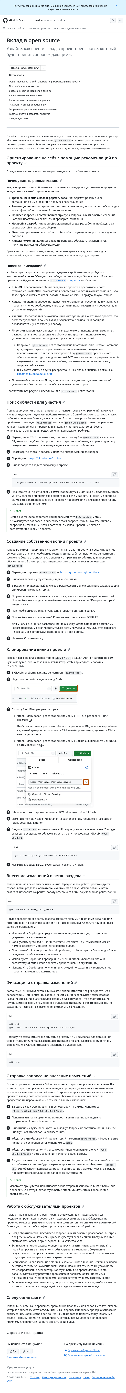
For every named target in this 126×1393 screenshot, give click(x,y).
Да (13, 1351)
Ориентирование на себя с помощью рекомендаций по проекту (62, 160)
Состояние (75, 1377)
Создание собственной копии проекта (46, 541)
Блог (9, 1380)
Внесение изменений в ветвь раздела (46, 875)
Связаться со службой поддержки (84, 1355)
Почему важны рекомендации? (35, 180)
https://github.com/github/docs (79, 572)
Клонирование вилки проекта (38, 649)
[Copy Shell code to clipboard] (114, 847)
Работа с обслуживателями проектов (45, 1206)
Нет (26, 1351)
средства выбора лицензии (34, 374)
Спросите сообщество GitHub (82, 1350)
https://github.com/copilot (45, 458)
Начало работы (16, 28)
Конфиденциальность (54, 1377)
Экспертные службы (103, 1377)
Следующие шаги (26, 1297)
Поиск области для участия (36, 402)
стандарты (65, 280)
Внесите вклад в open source (70, 28)
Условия (35, 1377)
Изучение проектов (39, 28)
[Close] (116, 5)
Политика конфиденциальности (22, 1357)
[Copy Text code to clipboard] (114, 474)
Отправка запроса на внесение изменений (51, 1075)
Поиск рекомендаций (26, 266)
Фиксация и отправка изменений (42, 982)
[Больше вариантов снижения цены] (43, 68)
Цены (87, 1377)
